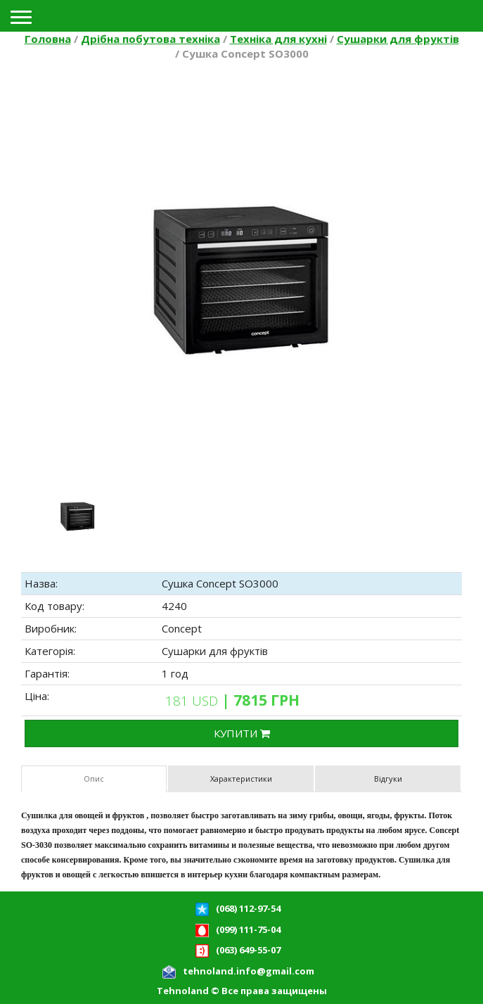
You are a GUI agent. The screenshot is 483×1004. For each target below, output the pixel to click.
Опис (94, 778)
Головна (48, 39)
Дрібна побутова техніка (150, 39)
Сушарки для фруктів (398, 39)
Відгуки (388, 778)
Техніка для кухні (278, 39)
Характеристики (241, 778)
